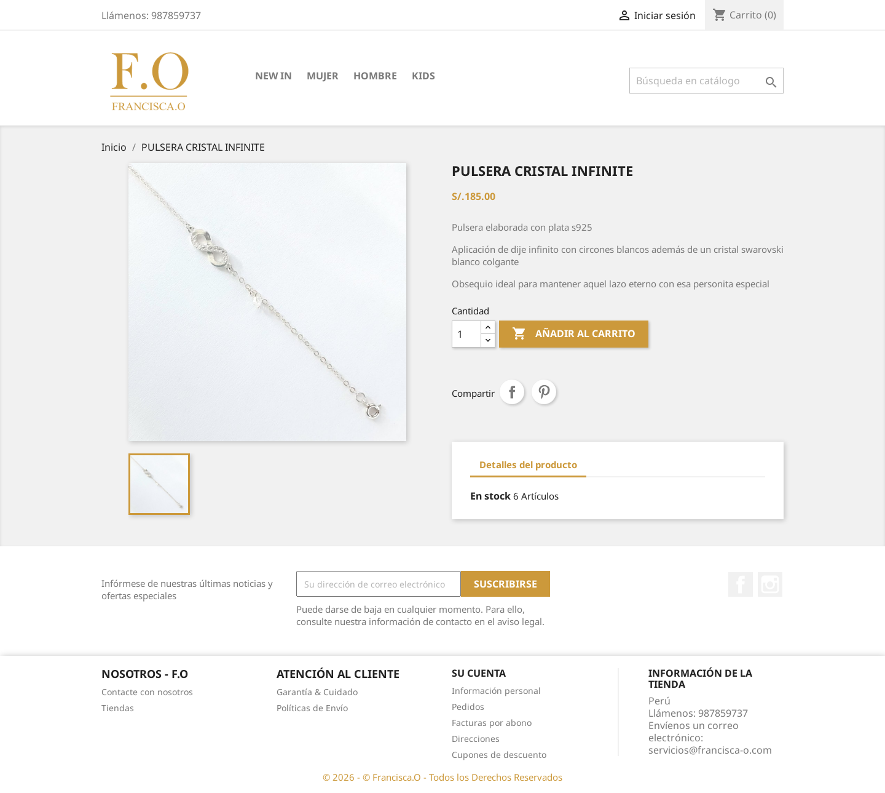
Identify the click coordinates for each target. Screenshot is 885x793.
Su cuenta (479, 673)
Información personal (496, 690)
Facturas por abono (492, 722)
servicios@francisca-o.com (710, 750)
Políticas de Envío (312, 708)
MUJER (323, 75)
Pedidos (468, 706)
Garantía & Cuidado (317, 692)
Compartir (512, 392)
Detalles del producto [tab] (528, 464)
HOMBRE (375, 75)
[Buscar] (706, 81)
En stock (490, 496)
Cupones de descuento (499, 754)
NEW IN (273, 75)
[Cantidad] (466, 334)
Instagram (770, 584)
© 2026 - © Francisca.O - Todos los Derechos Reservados (442, 777)
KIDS (423, 75)
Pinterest (544, 392)
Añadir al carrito (573, 334)
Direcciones (476, 738)
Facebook (740, 584)
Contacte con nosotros (147, 692)
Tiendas (117, 708)
